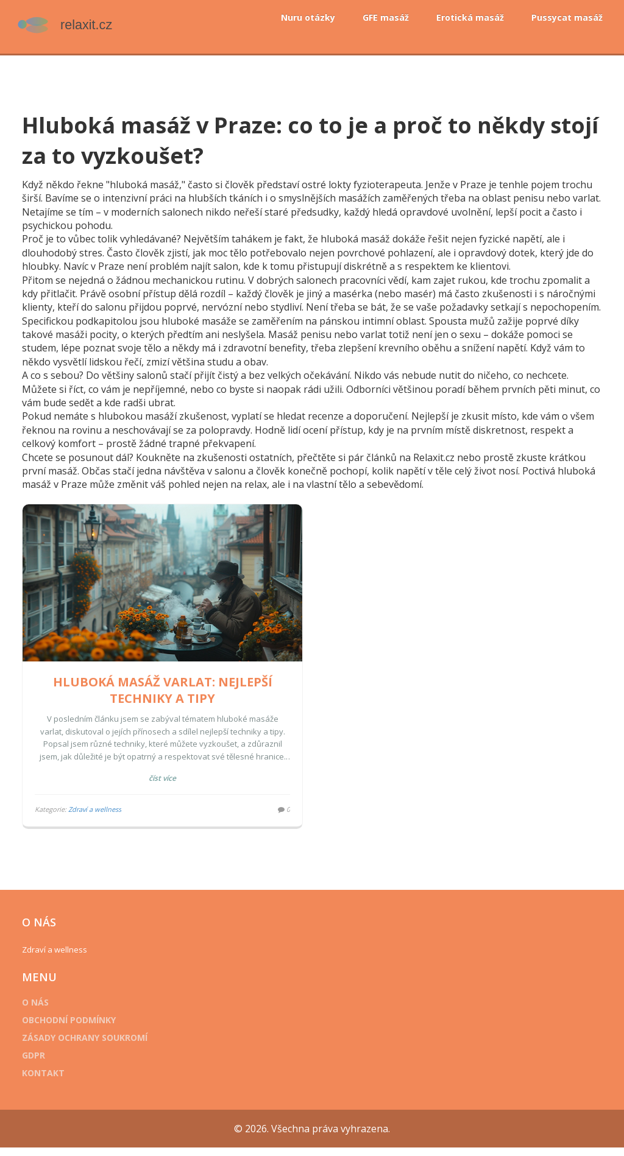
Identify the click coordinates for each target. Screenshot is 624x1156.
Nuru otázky (308, 17)
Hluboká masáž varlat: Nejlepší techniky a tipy (167, 698)
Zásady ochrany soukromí (94, 1046)
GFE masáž (386, 17)
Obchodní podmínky (78, 1028)
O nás (44, 1011)
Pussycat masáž (567, 17)
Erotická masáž (470, 17)
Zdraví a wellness (103, 817)
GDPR (42, 1064)
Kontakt (52, 1081)
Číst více (167, 786)
